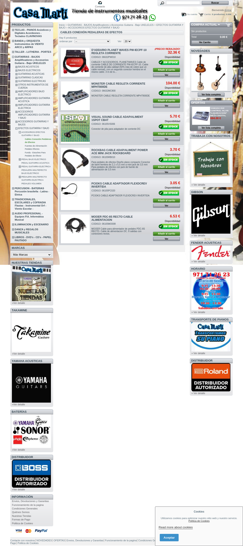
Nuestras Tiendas (21, 516)
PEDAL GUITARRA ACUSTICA (36, 163)
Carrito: (207, 14)
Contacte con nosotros (22, 540)
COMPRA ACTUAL (204, 24)
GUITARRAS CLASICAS (30, 77)
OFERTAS (198, 102)
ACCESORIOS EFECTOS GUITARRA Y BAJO (93, 27)
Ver (120, 41)
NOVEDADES (200, 51)
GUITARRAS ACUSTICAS (31, 74)
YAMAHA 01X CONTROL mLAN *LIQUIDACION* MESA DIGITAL (219, 112)
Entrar (228, 10)
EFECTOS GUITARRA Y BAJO (33, 128)
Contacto (100, 6)
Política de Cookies (199, 521)
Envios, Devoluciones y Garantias (30, 501)
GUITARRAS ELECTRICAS (32, 81)
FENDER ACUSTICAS (206, 242)
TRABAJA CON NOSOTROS (210, 136)
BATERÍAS (19, 411)
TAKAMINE (19, 310)
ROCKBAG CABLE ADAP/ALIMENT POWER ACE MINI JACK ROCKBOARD (120, 152)
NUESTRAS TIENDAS (27, 262)
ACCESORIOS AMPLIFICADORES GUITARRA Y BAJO (34, 114)
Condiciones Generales (24, 508)
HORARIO (198, 268)
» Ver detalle (198, 184)
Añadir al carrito (166, 70)
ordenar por (65, 41)
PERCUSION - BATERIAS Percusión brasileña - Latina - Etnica (32, 191)
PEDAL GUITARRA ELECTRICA (36, 166)
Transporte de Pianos (210, 319)
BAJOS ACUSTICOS (28, 67)
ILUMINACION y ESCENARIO (32, 224)
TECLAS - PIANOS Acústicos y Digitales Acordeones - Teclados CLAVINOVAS (33, 33)
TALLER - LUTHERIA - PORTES (33, 51)
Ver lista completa (211, 94)
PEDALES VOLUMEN (32, 183)
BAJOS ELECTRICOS (29, 70)
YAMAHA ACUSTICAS (27, 361)
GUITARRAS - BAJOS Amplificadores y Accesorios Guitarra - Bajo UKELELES (32, 59)
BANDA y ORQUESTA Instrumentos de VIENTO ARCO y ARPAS (29, 43)
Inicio (62, 25)
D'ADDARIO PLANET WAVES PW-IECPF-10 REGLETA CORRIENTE (119, 51)
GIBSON (197, 192)
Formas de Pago (21, 519)
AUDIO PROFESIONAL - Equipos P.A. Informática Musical (29, 216)
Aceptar (169, 537)
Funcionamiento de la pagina (28, 505)
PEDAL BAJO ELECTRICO (34, 159)
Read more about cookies (176, 527)
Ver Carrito (204, 42)
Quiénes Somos (20, 512)
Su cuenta (192, 14)
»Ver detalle (18, 303)
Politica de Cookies (22, 523)
